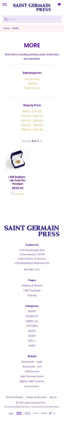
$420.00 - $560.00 (32, 125)
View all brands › (32, 386)
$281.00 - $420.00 (32, 120)
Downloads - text (32, 366)
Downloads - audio (32, 361)
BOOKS (32, 311)
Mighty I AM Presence (32, 381)
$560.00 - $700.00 (32, 129)
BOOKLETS (32, 316)
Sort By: (26, 141)
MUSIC (32, 330)
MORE (32, 345)
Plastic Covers (32, 88)
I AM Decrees (32, 371)
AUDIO (32, 335)
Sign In (53, 397)
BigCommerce (23, 406)
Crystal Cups (32, 79)
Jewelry (32, 83)
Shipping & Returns (32, 285)
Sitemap (32, 295)
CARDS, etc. (32, 321)
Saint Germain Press (34, 402)
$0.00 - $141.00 (32, 111)
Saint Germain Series (32, 376)
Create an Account (36, 397)
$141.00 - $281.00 (32, 116)
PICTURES (32, 326)
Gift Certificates (14, 397)
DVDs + (32, 340)
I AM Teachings (32, 290)
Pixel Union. (54, 406)
